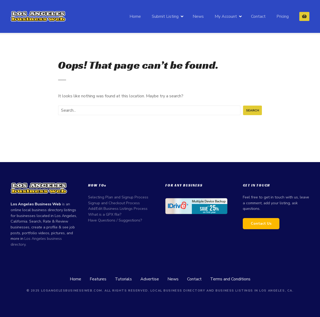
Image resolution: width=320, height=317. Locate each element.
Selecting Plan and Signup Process (118, 197)
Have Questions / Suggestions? (115, 220)
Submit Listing (165, 16)
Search (252, 110)
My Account (226, 16)
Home (135, 16)
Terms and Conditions (230, 279)
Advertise (149, 279)
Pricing (282, 16)
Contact (258, 16)
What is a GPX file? (105, 214)
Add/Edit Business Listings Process (118, 208)
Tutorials (123, 279)
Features (98, 279)
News (198, 16)
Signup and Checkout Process (114, 203)
